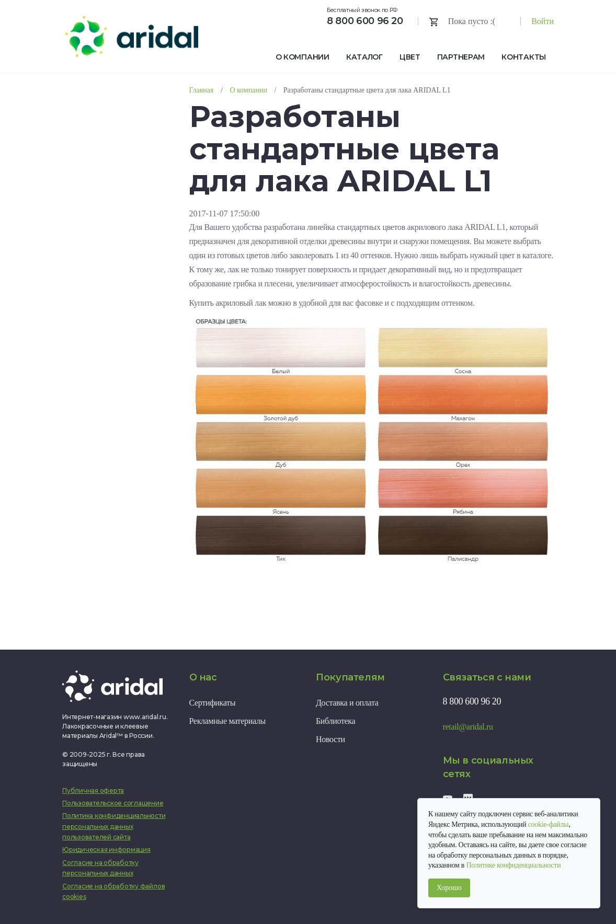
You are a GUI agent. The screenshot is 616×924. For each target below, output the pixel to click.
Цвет (410, 57)
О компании (302, 57)
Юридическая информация (106, 849)
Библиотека (335, 721)
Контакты (523, 57)
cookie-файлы (548, 824)
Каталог (364, 57)
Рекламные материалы (227, 721)
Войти (542, 21)
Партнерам (461, 57)
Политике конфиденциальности (513, 865)
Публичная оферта (93, 790)
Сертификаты (212, 702)
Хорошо (449, 888)
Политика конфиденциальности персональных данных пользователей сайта (114, 826)
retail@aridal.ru (468, 726)
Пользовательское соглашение (113, 803)
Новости (330, 739)
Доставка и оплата (347, 702)
